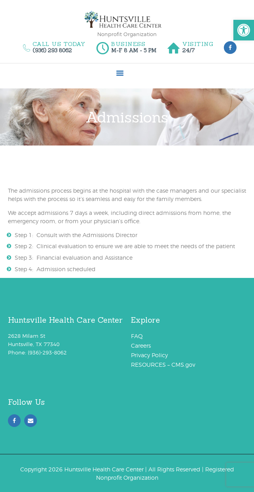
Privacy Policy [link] (149, 355)
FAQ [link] (137, 336)
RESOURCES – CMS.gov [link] (163, 364)
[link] (243, 30)
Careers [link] (141, 345)
